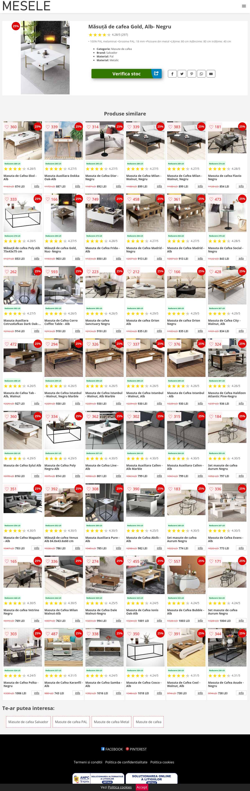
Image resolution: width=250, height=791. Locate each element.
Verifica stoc (137, 73)
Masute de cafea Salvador (28, 722)
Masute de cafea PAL (71, 722)
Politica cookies (162, 762)
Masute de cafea (148, 722)
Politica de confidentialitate (126, 762)
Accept (142, 787)
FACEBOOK (112, 749)
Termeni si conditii (88, 762)
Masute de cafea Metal (111, 722)
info (36, 186)
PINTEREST (136, 749)
